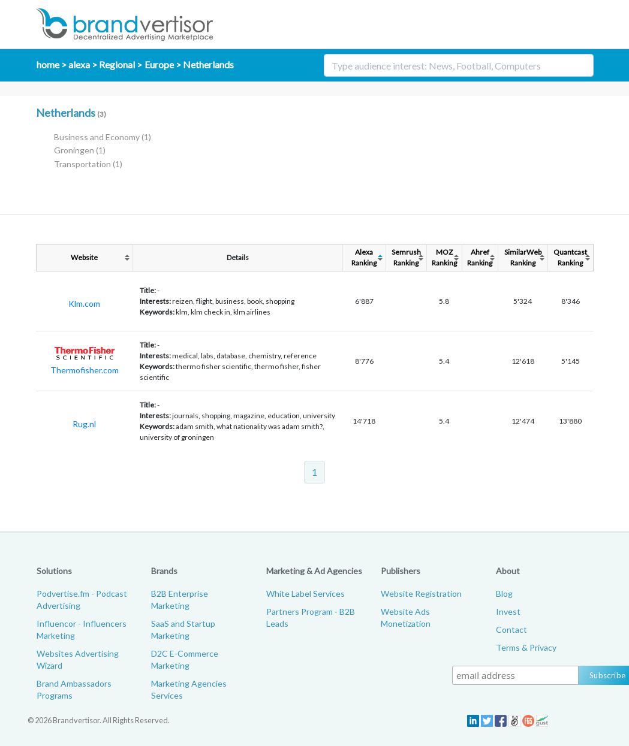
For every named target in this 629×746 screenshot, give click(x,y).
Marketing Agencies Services (189, 689)
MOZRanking (444, 257)
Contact (511, 629)
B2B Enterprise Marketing (179, 599)
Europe (159, 64)
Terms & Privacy (526, 647)
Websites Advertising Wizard (78, 659)
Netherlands (208, 64)
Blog (504, 593)
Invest (508, 611)
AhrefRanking (479, 257)
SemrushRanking (406, 257)
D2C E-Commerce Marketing (184, 659)
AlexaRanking (364, 257)
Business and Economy (102, 137)
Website (84, 257)
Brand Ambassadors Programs (74, 689)
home (48, 64)
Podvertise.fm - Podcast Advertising (82, 599)
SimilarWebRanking (522, 257)
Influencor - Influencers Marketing (82, 629)
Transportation (88, 164)
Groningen (80, 150)
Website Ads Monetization (406, 617)
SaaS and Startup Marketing (183, 629)
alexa (79, 64)
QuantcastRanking (570, 257)
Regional (117, 64)
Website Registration (421, 593)
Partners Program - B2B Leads (310, 617)
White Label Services (305, 593)
